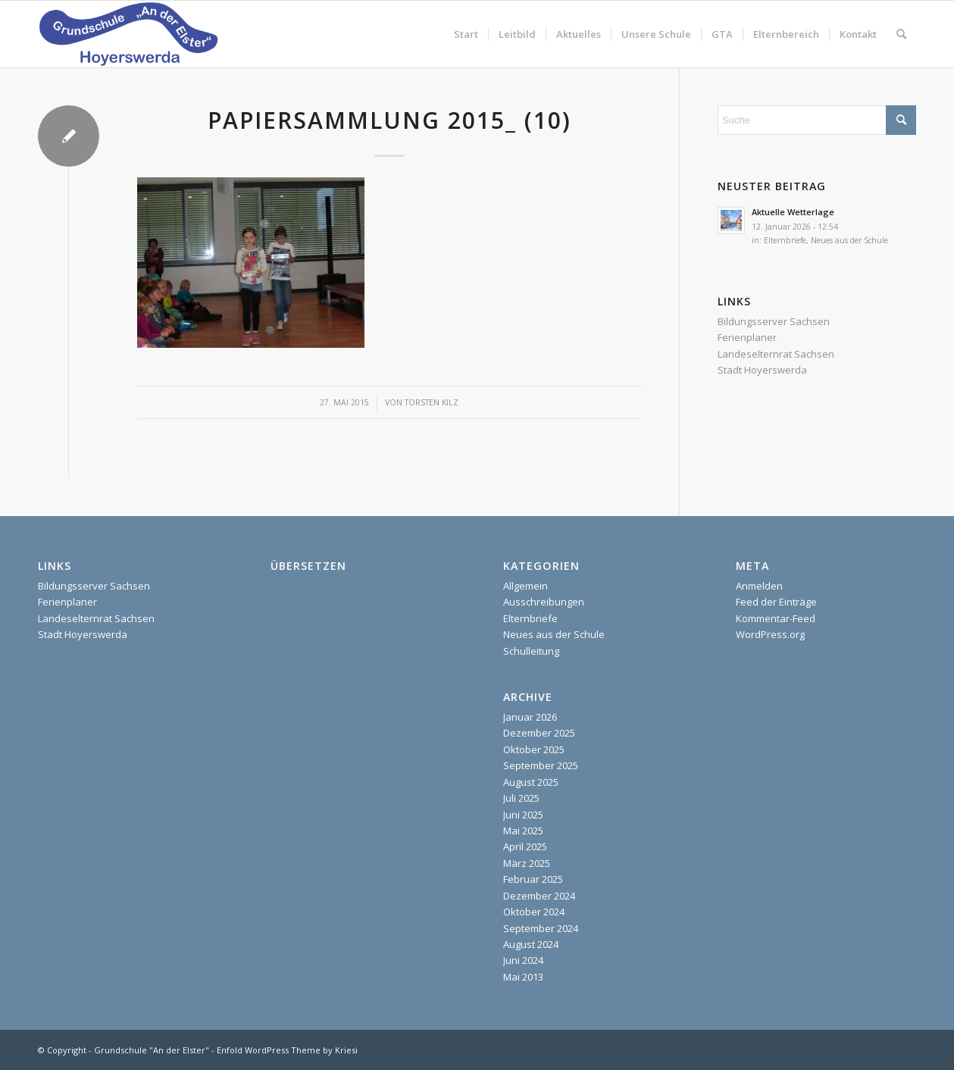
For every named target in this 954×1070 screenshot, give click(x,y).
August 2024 (530, 944)
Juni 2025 (523, 814)
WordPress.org (770, 634)
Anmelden (759, 586)
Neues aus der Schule (849, 240)
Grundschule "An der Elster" (151, 1050)
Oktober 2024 (534, 911)
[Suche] (901, 34)
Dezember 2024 (539, 896)
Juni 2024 (523, 960)
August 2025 (530, 782)
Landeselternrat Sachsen (776, 354)
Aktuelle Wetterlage (793, 211)
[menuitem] (466, 34)
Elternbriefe (785, 240)
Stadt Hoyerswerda (762, 370)
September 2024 (540, 928)
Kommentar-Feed (775, 618)
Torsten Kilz (431, 402)
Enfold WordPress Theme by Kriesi (287, 1050)
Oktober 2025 (534, 749)
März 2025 (526, 863)
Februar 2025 (533, 879)
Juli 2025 (521, 798)
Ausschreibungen (543, 602)
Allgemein (525, 586)
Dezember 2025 (539, 733)
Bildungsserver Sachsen (774, 321)
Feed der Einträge (776, 602)
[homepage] (128, 34)
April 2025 (525, 846)
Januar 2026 (530, 717)
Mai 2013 (523, 977)
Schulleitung (531, 651)
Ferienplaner (747, 337)
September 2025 (540, 765)
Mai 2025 (523, 830)
